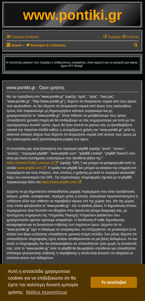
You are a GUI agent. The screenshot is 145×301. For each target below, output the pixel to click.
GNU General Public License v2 (30, 163)
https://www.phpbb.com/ (59, 182)
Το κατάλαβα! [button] (113, 282)
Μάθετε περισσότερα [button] (46, 292)
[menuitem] (130, 36)
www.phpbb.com (29, 168)
